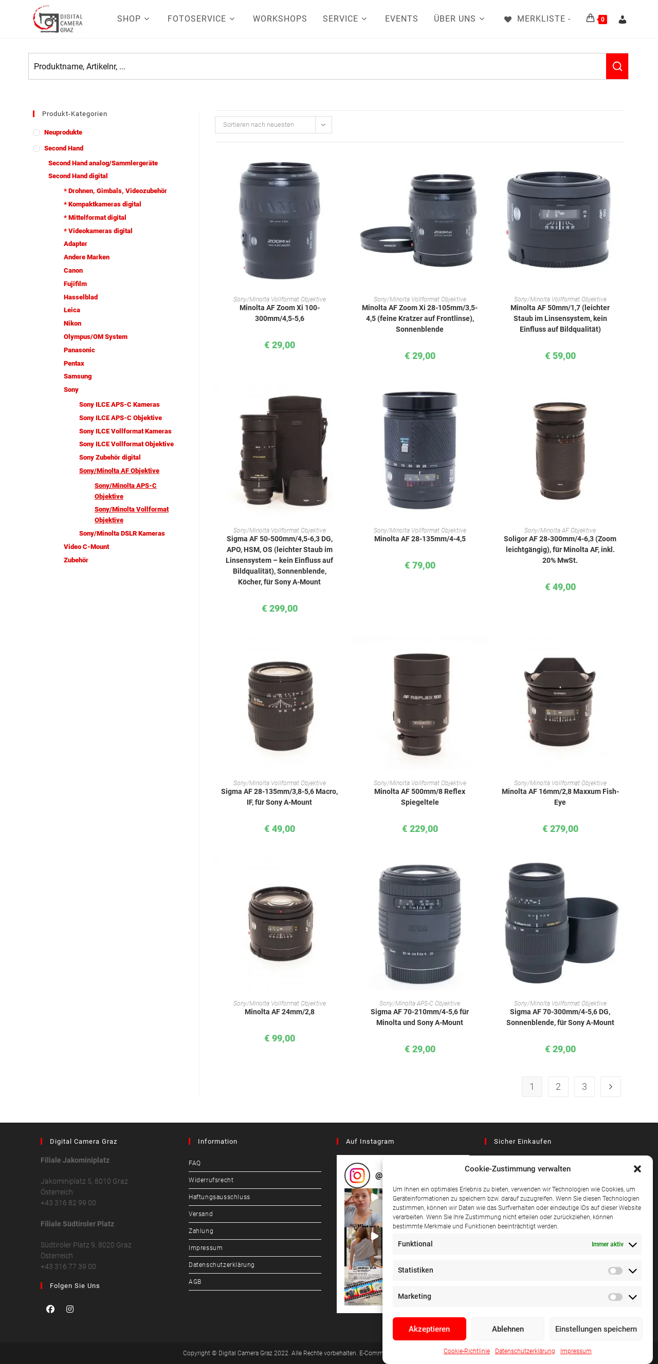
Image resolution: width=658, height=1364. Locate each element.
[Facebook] (50, 1309)
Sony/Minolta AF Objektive (119, 471)
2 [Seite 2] (558, 1086)
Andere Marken (86, 257)
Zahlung (201, 1231)
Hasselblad (81, 297)
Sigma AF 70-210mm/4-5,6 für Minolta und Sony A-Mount (420, 1017)
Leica (72, 310)
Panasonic (79, 350)
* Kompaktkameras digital (102, 204)
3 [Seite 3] (584, 1086)
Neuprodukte (63, 132)
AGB (195, 1281)
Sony (71, 389)
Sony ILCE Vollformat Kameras (125, 431)
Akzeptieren (429, 1329)
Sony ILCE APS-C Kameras (119, 404)
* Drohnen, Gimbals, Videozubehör (115, 191)
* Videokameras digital (98, 231)
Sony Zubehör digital (110, 457)
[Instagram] (70, 1309)
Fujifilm (75, 284)
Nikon (72, 323)
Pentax (74, 363)
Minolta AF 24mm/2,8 (280, 1012)
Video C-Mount (86, 547)
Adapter (75, 244)
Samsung (78, 376)
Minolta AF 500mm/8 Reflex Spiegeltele (419, 796)
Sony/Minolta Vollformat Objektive (132, 514)
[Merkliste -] (536, 19)
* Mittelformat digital (95, 217)
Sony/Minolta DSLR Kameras (122, 533)
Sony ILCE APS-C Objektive (120, 418)
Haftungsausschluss (219, 1197)
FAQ (195, 1163)
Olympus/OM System (95, 336)
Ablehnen (508, 1329)
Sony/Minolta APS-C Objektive (126, 491)
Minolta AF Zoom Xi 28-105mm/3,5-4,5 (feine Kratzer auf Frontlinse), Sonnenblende (420, 318)
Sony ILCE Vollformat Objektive (126, 444)
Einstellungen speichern (596, 1329)
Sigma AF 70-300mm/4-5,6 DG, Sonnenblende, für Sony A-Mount (560, 1017)
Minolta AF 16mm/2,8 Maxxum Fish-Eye (560, 796)
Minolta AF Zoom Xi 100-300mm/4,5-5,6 (280, 313)
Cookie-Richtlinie (467, 1351)
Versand (201, 1214)
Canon (73, 270)
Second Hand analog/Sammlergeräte (103, 163)
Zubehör (76, 560)
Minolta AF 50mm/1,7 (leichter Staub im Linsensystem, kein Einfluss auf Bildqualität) (560, 318)
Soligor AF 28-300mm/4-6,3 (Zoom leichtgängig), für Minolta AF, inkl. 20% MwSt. (560, 549)
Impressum (576, 1351)
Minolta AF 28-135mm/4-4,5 (420, 539)
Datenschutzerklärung (525, 1351)
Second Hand (63, 148)
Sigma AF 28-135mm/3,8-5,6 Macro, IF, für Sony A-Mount (279, 796)
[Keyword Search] (317, 66)
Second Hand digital (78, 176)
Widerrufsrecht (211, 1180)
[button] (637, 1169)
